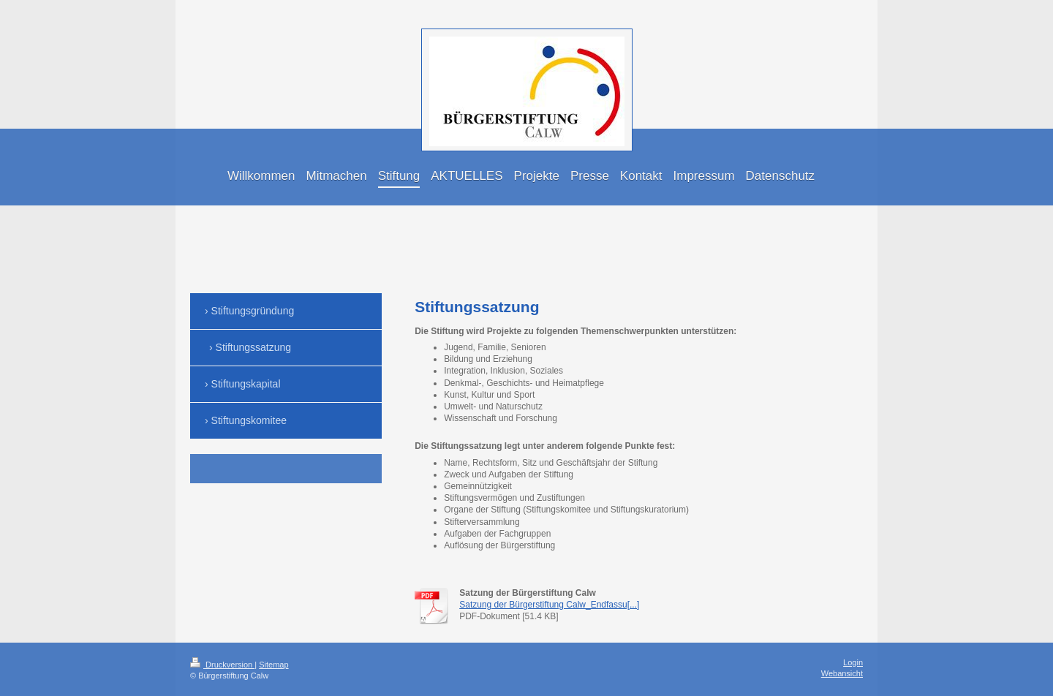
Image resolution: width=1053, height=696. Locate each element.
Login (853, 662)
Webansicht (842, 673)
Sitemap (273, 664)
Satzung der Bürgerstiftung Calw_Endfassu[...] (549, 604)
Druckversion (222, 664)
